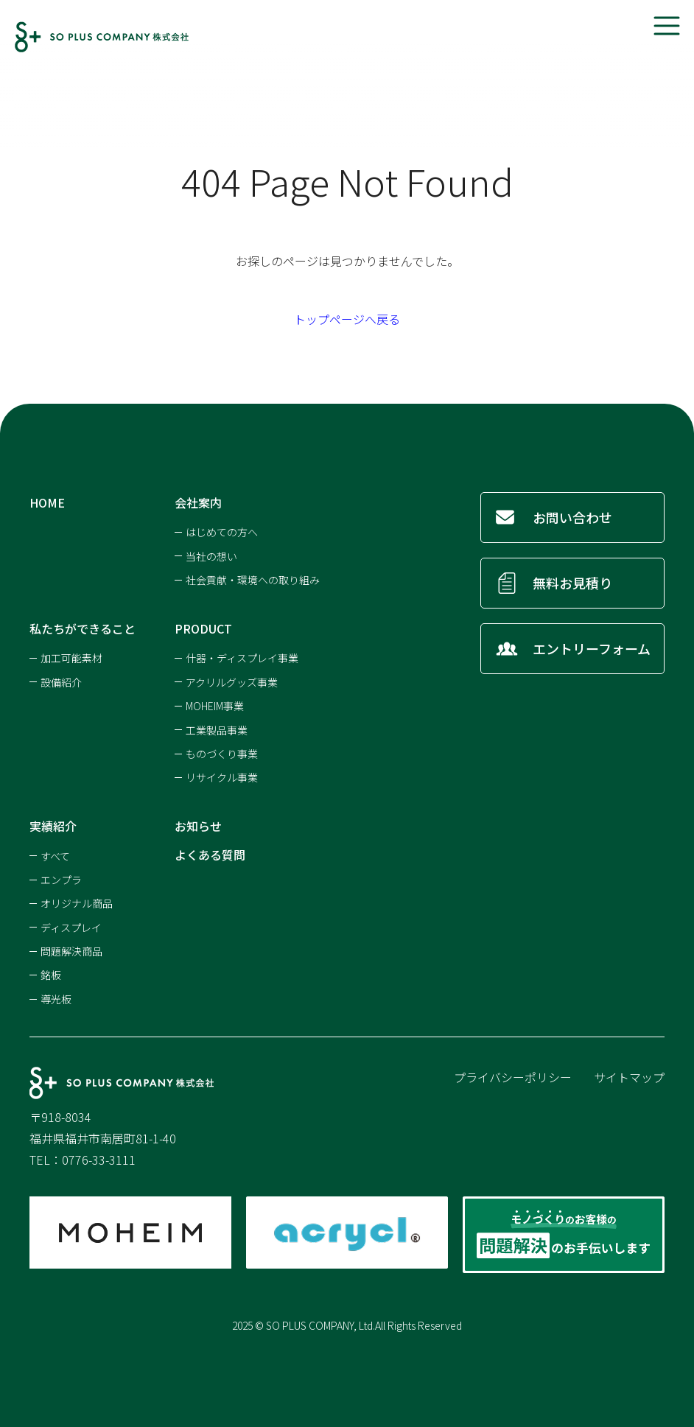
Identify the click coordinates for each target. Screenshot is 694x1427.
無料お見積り (572, 582)
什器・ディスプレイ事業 (242, 658)
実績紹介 (53, 826)
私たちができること (82, 628)
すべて (55, 856)
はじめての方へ (222, 532)
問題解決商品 (71, 951)
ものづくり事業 (222, 753)
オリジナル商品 (77, 903)
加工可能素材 (71, 658)
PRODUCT (203, 628)
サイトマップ (629, 1077)
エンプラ (61, 879)
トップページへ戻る (347, 319)
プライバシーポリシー (513, 1077)
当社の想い (211, 556)
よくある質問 (210, 854)
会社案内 (198, 502)
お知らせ (198, 826)
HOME (47, 502)
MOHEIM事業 (215, 705)
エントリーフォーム (592, 648)
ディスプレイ (71, 927)
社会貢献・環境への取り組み (253, 579)
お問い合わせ (572, 517)
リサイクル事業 (222, 777)
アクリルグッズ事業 (232, 682)
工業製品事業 (217, 730)
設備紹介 (61, 682)
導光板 (56, 999)
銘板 (51, 974)
